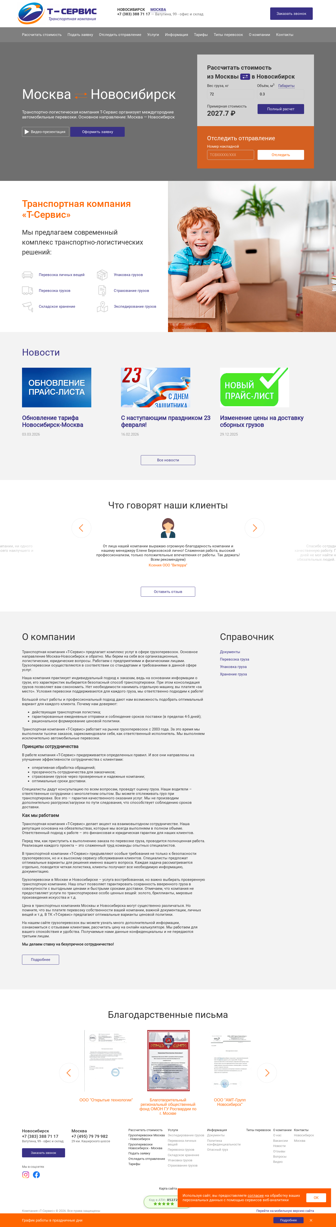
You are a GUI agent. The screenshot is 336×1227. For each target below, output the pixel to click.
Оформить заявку (97, 132)
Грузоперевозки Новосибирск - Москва (145, 1146)
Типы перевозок (228, 34)
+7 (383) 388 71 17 (134, 14)
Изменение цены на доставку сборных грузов (261, 421)
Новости (41, 352)
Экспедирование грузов (186, 1135)
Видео (278, 1162)
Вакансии (280, 1141)
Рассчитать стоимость (42, 34)
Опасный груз (217, 1149)
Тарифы (201, 34)
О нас (277, 1135)
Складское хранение (183, 1155)
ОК (316, 1198)
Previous (81, 528)
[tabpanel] (168, 542)
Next (254, 528)
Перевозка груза (234, 659)
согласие (256, 1195)
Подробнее (40, 959)
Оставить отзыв (168, 591)
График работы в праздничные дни (52, 1220)
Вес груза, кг (218, 86)
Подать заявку (80, 34)
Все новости (168, 460)
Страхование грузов (182, 1165)
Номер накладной (223, 146)
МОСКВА (158, 9)
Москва (299, 1141)
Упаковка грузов (180, 1160)
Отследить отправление (120, 34)
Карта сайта (168, 1188)
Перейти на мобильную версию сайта (285, 1211)
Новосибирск (304, 1135)
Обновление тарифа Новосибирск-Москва (52, 421)
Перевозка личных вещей (182, 1142)
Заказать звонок (291, 13)
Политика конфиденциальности (224, 1142)
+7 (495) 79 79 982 (90, 1136)
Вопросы (280, 1156)
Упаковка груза (233, 667)
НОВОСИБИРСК (131, 9)
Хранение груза (233, 674)
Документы (230, 652)
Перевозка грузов (181, 1149)
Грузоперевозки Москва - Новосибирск (146, 1137)
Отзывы (279, 1151)
